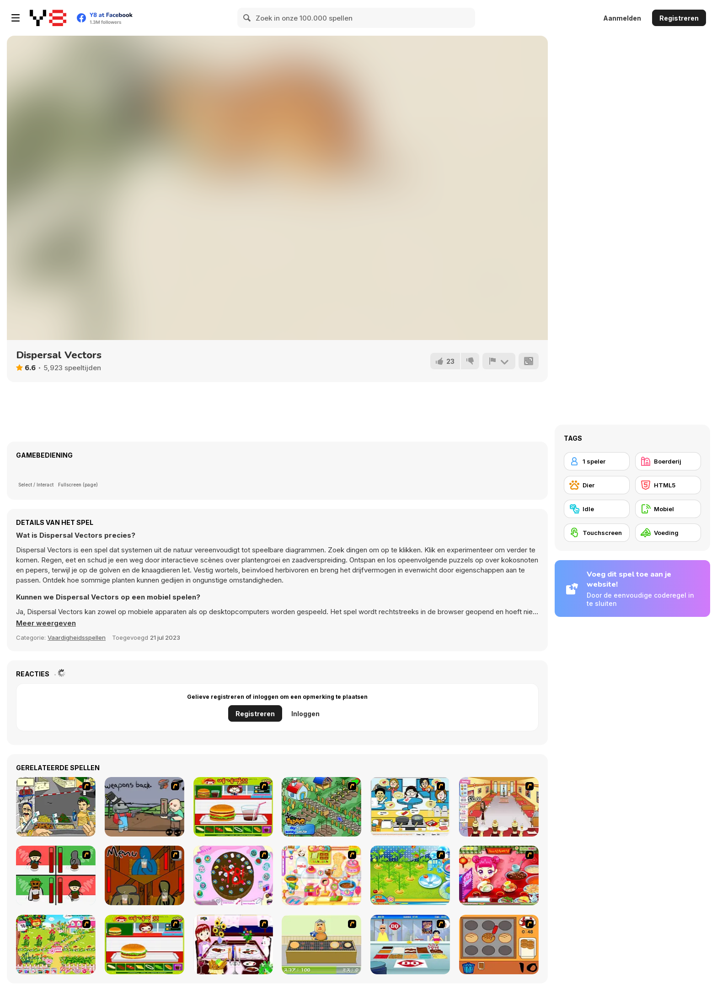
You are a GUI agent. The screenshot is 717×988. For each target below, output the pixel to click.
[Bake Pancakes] (321, 944)
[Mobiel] (668, 509)
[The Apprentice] (410, 944)
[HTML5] (668, 485)
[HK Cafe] (410, 807)
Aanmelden (622, 18)
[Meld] (498, 361)
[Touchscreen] (597, 533)
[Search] (247, 18)
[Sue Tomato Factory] (410, 875)
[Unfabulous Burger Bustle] (499, 807)
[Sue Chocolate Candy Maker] (321, 875)
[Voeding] (668, 533)
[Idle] (597, 509)
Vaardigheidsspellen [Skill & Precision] (77, 637)
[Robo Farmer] (144, 807)
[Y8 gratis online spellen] (48, 18)
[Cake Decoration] (233, 875)
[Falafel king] (56, 807)
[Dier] (597, 485)
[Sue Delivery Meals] (499, 875)
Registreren (679, 18)
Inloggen (305, 714)
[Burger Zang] (233, 807)
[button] (46, 623)
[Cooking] (499, 944)
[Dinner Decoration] (233, 944)
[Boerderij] (668, 461)
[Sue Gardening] (56, 944)
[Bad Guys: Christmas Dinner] (56, 875)
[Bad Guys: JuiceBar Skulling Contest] (144, 875)
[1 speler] (597, 461)
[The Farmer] (321, 807)
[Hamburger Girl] (144, 944)
